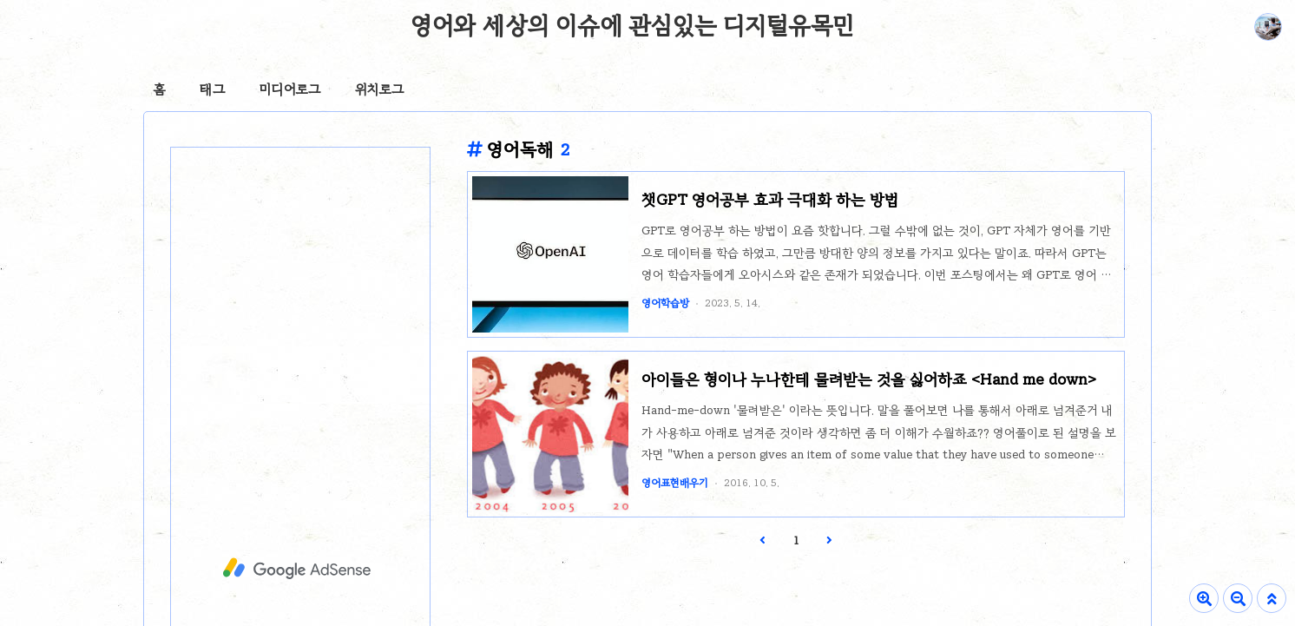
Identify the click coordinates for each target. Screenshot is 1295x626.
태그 (212, 89)
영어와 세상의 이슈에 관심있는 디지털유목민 (632, 25)
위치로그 (379, 89)
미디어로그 (290, 89)
